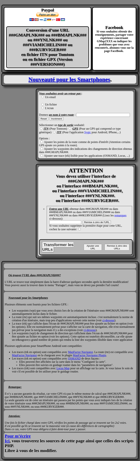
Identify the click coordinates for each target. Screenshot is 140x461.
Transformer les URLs (57, 247)
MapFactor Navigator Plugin (89, 355)
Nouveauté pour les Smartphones (69, 79)
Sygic (87, 132)
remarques (120, 215)
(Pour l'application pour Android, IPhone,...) (89, 132)
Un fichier (50, 104)
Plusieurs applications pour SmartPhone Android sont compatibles (43, 345)
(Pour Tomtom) (55, 128)
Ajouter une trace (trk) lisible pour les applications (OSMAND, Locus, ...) (86, 155)
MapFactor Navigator (80, 352)
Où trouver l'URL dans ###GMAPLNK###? (34, 275)
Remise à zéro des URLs (117, 247)
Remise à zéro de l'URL (96, 222)
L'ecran (49, 108)
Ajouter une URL (93, 247)
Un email (50, 97)
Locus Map (62, 368)
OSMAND (74, 358)
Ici (7, 440)
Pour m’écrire (18, 436)
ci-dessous (108, 320)
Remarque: (15, 387)
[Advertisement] (18, 173)
